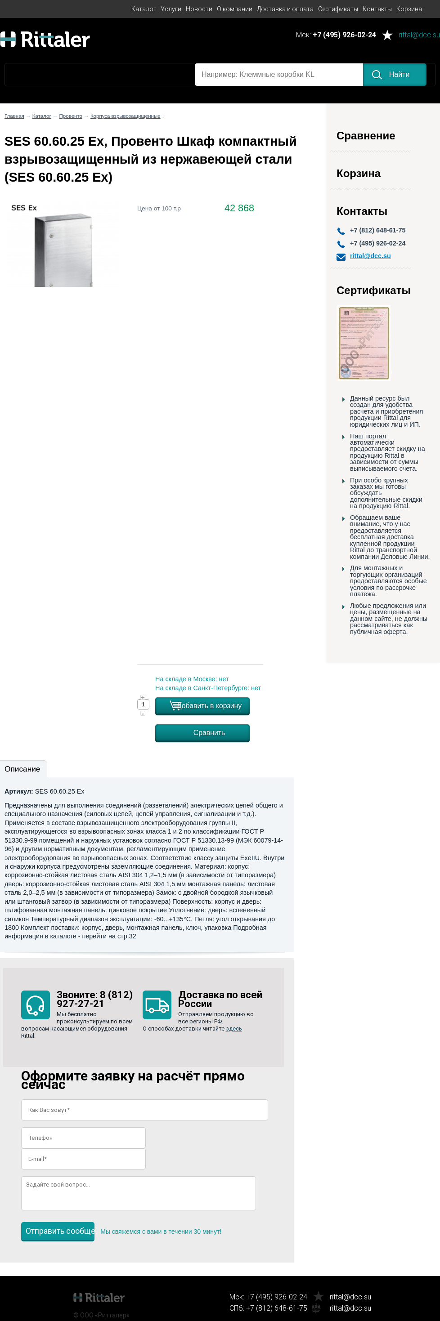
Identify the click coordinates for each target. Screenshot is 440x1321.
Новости (199, 9)
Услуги (171, 9)
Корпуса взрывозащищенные (125, 116)
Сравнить (209, 732)
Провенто (70, 116)
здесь (234, 1028)
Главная (14, 116)
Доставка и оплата (285, 9)
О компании (234, 9)
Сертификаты (338, 9)
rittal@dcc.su (419, 35)
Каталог (143, 9)
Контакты (377, 9)
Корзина (409, 9)
